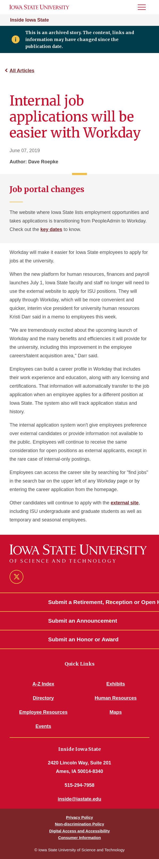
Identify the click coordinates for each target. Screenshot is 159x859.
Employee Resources (43, 712)
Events (43, 726)
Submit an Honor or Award (79, 639)
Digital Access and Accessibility (79, 831)
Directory (43, 698)
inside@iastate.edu (79, 799)
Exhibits (115, 684)
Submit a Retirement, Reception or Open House (79, 602)
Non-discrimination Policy (79, 824)
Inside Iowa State (29, 20)
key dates (51, 229)
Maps (116, 712)
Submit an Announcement (79, 621)
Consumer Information (79, 837)
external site (125, 502)
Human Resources (116, 698)
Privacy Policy (79, 817)
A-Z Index (43, 684)
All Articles (22, 70)
